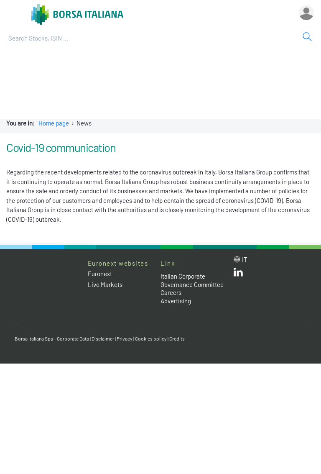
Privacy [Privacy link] (124, 338)
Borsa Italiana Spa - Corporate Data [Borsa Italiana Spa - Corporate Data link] (52, 338)
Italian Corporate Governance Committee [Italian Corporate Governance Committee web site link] (192, 280)
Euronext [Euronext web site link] (100, 273)
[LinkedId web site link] (238, 274)
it (244, 259)
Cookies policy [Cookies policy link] (151, 338)
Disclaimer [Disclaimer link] (103, 338)
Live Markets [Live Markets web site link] (105, 284)
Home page (53, 123)
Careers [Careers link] (170, 292)
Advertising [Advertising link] (175, 301)
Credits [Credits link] (177, 338)
